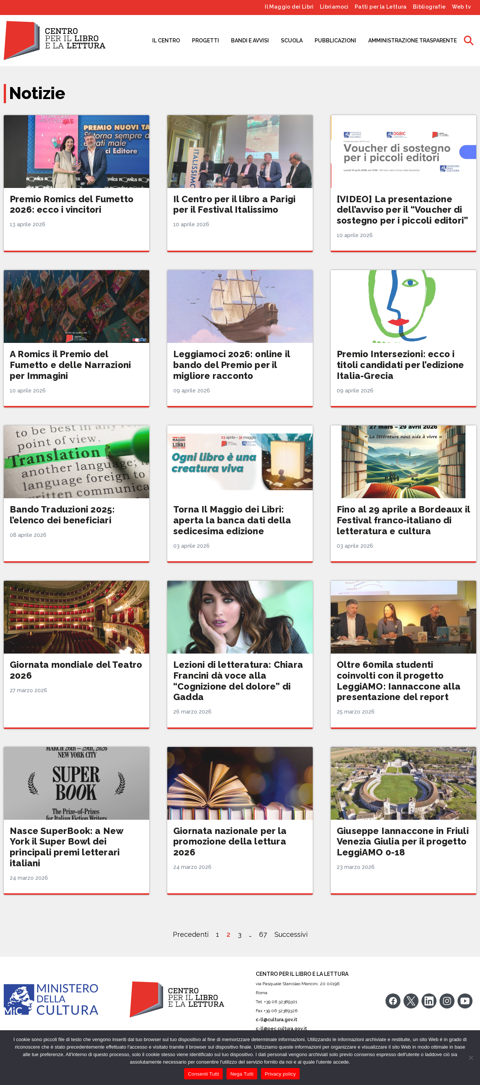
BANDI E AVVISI (250, 41)
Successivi (291, 934)
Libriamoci (334, 7)
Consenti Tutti (203, 1074)
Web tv (461, 7)
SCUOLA (292, 41)
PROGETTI (205, 41)
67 (263, 934)
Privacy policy (280, 1074)
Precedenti (190, 934)
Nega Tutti (242, 1074)
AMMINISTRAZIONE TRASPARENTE (412, 41)
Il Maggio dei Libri (289, 7)
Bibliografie (429, 7)
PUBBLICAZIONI (335, 41)
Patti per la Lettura (381, 7)
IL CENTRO (166, 41)
